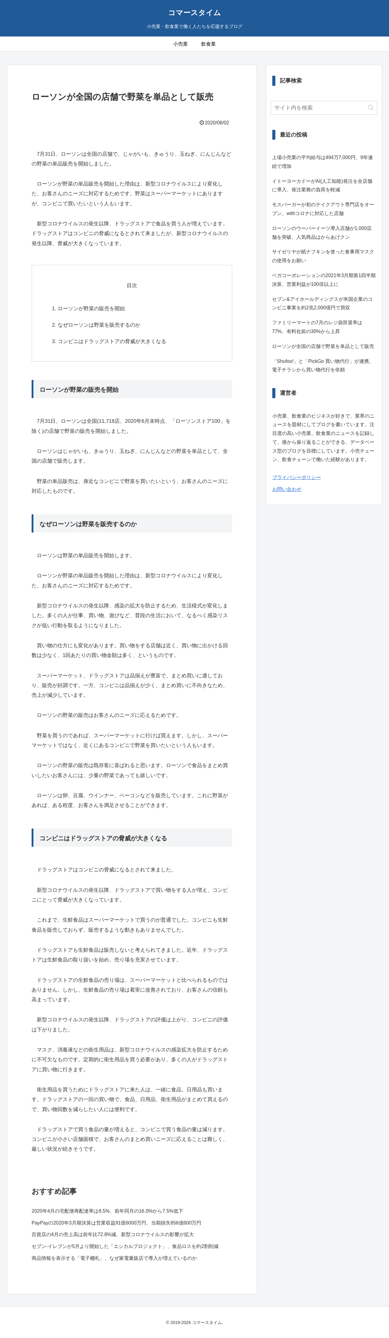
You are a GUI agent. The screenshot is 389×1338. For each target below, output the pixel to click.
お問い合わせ (286, 489)
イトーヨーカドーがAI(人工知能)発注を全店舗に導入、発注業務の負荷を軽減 (322, 186)
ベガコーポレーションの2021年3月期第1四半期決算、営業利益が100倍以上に (324, 280)
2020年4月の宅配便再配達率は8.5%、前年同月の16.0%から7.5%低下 (107, 1211)
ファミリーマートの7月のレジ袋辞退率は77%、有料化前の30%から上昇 (317, 327)
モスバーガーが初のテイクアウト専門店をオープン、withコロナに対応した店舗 (323, 209)
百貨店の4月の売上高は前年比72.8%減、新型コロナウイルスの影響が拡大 (113, 1234)
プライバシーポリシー (296, 477)
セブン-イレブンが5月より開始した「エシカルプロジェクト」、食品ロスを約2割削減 (125, 1246)
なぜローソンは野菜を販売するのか (99, 325)
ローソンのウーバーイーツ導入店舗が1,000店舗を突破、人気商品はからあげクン (322, 233)
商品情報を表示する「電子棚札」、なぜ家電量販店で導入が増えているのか (114, 1258)
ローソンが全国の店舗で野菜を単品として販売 (323, 346)
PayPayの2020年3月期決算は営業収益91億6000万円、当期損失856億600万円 (116, 1222)
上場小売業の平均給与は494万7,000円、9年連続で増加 (322, 162)
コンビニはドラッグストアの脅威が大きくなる (112, 341)
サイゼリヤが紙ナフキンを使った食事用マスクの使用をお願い (323, 256)
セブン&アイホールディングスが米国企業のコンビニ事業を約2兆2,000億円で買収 (322, 304)
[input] (324, 108)
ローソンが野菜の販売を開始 (91, 308)
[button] (371, 107)
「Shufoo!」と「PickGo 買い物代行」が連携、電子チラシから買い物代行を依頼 (323, 366)
